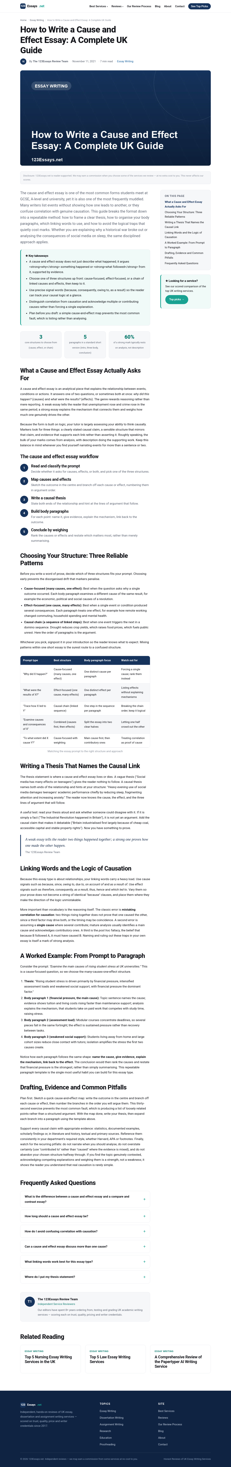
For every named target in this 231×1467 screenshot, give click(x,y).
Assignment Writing (111, 1424)
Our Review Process (139, 6)
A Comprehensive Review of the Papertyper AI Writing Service (178, 1362)
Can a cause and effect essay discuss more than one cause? (66, 1246)
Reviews (117, 6)
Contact (180, 6)
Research (105, 1431)
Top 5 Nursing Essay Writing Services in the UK (48, 1359)
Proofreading (107, 1444)
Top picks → (176, 299)
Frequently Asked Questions (181, 263)
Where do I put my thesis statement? (50, 1277)
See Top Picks (199, 6)
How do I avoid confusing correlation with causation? (61, 1231)
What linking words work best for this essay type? (59, 1261)
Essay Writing (37, 20)
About (167, 6)
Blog (157, 6)
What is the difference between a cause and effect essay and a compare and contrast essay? (77, 1199)
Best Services (99, 6)
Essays (32, 6)
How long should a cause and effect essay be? (56, 1216)
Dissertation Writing (111, 1417)
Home (23, 20)
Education (106, 1437)
